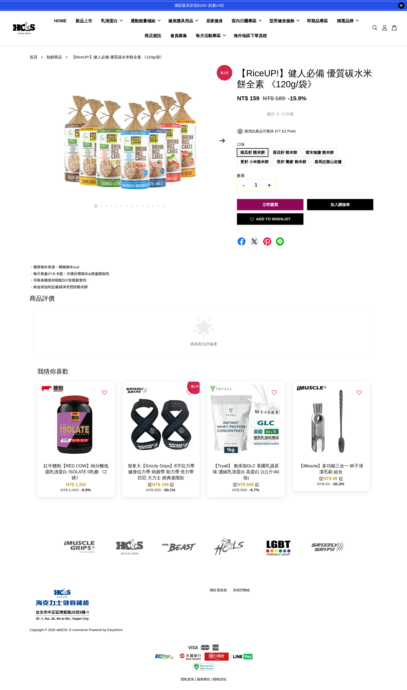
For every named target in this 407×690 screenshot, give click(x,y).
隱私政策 (187, 679)
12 (152, 206)
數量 (241, 175)
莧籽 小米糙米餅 (254, 162)
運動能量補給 (146, 21)
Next (222, 140)
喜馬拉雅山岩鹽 (328, 162)
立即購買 (270, 204)
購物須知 (219, 679)
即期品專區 (317, 21)
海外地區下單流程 (250, 36)
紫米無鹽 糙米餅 (320, 152)
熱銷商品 (54, 57)
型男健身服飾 (284, 21)
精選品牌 (348, 21)
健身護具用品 (183, 21)
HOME (60, 21)
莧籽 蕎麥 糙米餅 (291, 162)
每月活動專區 (211, 36)
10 (142, 206)
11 (147, 206)
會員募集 (178, 36)
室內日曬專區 (247, 21)
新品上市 (84, 21)
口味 (241, 144)
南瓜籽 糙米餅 (252, 152)
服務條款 (203, 679)
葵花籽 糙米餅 (285, 152)
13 (158, 206)
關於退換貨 (218, 590)
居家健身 (214, 21)
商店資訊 (153, 36)
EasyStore (115, 630)
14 (163, 206)
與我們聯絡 (241, 590)
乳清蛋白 (112, 21)
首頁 (33, 57)
